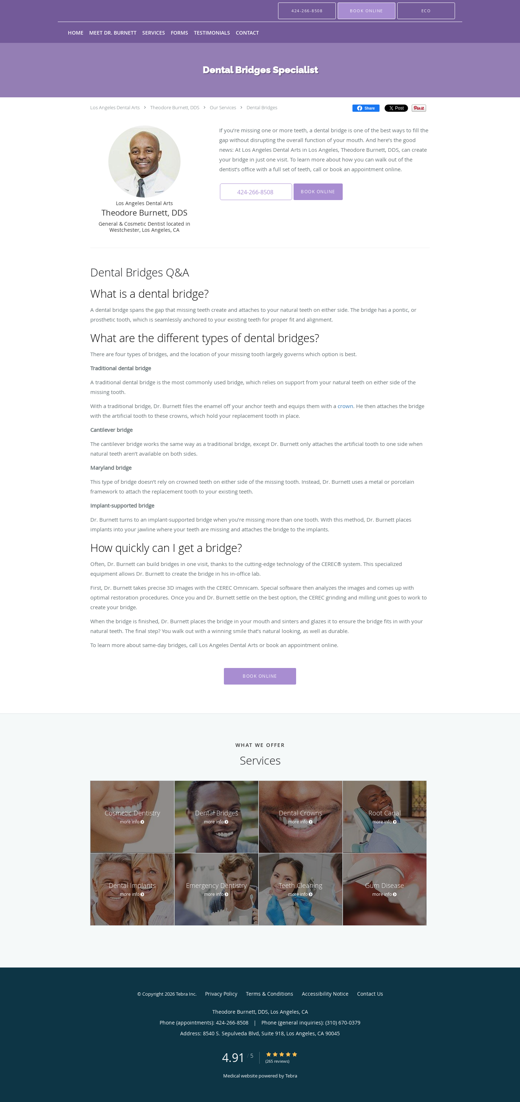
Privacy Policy (221, 993)
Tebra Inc (185, 994)
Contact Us (370, 993)
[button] (366, 11)
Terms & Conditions (269, 993)
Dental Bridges (262, 107)
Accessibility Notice (325, 993)
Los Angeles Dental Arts (115, 107)
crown (345, 406)
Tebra (291, 1075)
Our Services (223, 107)
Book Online (318, 192)
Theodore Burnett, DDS (174, 107)
